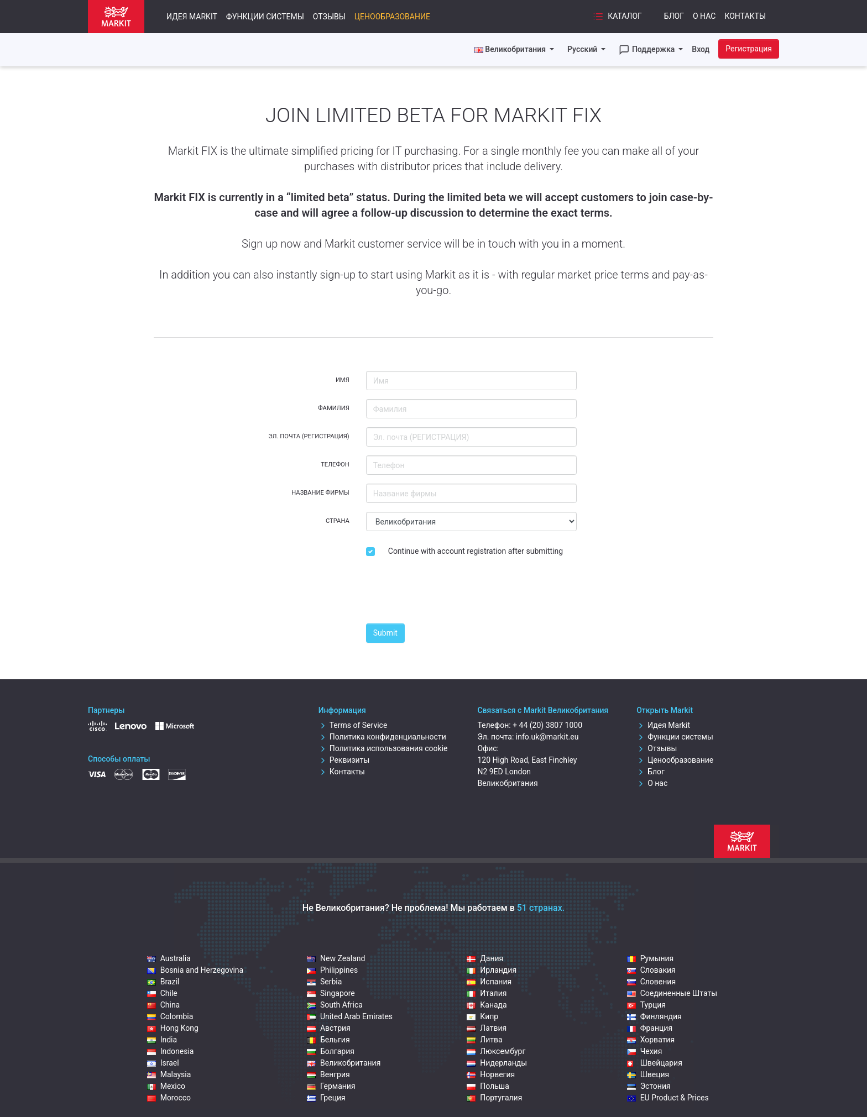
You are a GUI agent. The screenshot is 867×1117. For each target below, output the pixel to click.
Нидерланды (497, 1062)
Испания (489, 981)
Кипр (482, 1016)
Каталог (617, 16)
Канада (486, 1004)
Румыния (650, 958)
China (163, 1004)
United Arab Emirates (350, 1016)
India (162, 1039)
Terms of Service (353, 725)
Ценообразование (392, 16)
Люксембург (496, 1051)
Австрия (329, 1028)
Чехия (644, 1051)
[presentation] (450, 593)
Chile (162, 993)
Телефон (335, 464)
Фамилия (333, 408)
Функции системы (265, 16)
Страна (337, 521)
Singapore (331, 993)
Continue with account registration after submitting (475, 551)
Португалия (494, 1097)
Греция (326, 1097)
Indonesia (170, 1051)
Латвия (486, 1028)
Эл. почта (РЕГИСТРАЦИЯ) (308, 436)
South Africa (335, 1004)
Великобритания (343, 1062)
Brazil (163, 981)
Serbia (324, 981)
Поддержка (647, 49)
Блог (674, 16)
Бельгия (328, 1039)
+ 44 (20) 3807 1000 (547, 725)
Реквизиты (344, 760)
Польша (488, 1086)
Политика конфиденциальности (382, 736)
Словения (651, 981)
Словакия (651, 970)
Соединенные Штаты (672, 993)
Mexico (166, 1086)
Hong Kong (173, 1028)
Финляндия (654, 1016)
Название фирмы (320, 492)
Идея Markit (191, 16)
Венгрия (328, 1074)
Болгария (330, 1051)
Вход (700, 49)
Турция (646, 1004)
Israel (163, 1062)
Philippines (332, 970)
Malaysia (169, 1074)
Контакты (745, 16)
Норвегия (491, 1074)
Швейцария (654, 1062)
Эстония (649, 1086)
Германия (331, 1086)
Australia (169, 958)
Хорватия (651, 1039)
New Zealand (336, 958)
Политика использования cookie (383, 748)
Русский (583, 49)
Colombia (170, 1016)
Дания (485, 958)
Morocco (169, 1097)
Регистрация (748, 48)
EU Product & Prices (668, 1097)
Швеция (648, 1074)
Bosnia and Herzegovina (195, 970)
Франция (649, 1028)
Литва (484, 1039)
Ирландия (491, 970)
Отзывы (329, 16)
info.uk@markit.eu (547, 736)
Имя (342, 380)
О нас (704, 16)
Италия (486, 993)
